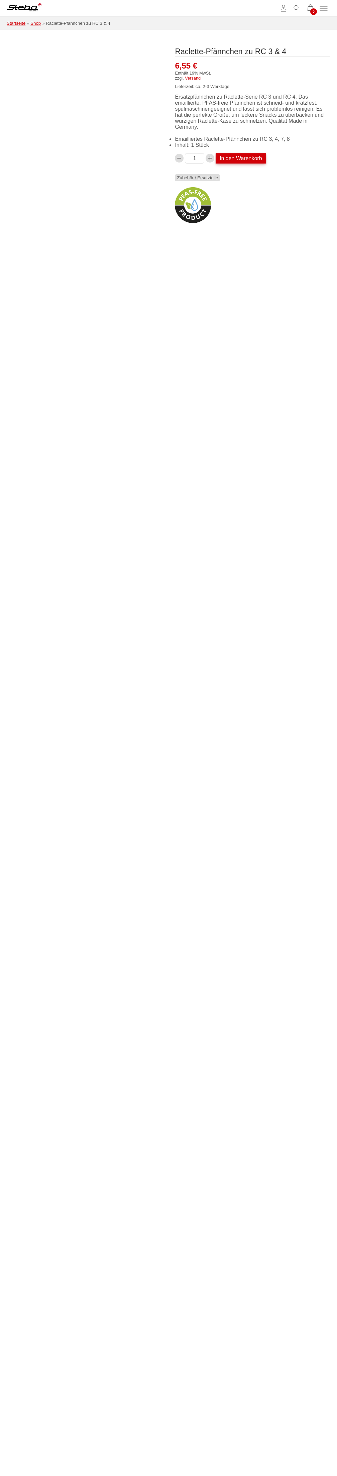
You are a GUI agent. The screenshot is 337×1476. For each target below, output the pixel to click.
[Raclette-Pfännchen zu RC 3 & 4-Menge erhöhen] (210, 158)
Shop (35, 23)
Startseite (16, 23)
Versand (193, 78)
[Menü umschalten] (323, 8)
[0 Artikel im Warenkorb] (310, 8)
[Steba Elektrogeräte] (24, 8)
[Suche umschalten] (297, 8)
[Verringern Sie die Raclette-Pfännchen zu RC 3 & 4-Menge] (179, 158)
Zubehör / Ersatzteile (197, 177)
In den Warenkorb (241, 158)
